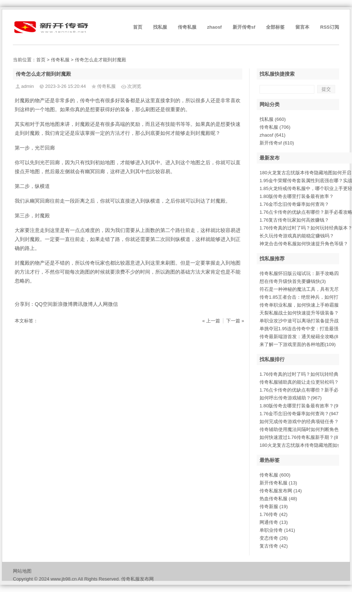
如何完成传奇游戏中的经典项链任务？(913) (304, 421)
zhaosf (214, 27)
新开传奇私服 (278, 483)
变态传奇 (274, 538)
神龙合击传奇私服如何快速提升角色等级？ (304, 243)
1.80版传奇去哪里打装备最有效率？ (297, 196)
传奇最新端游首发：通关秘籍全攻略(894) (302, 336)
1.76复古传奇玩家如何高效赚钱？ (294, 220)
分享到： (25, 304)
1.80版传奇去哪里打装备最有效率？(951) (302, 405)
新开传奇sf (244, 27)
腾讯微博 (83, 304)
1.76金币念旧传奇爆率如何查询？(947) (300, 413)
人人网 (100, 304)
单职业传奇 (277, 530)
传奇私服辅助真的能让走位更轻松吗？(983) (304, 382)
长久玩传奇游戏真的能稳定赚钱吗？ (297, 235)
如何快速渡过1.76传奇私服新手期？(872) (302, 437)
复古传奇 (274, 546)
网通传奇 (274, 522)
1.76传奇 (273, 514)
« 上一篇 (211, 320)
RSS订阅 (329, 27)
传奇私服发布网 (281, 490)
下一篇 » (235, 320)
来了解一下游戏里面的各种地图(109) (298, 344)
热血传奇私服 (278, 498)
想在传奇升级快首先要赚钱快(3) (293, 281)
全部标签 (275, 27)
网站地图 (22, 571)
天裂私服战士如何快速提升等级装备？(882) (304, 313)
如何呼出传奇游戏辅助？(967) (291, 398)
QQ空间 (44, 304)
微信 (113, 304)
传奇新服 (274, 506)
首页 (137, 27)
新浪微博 (63, 304)
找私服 (160, 27)
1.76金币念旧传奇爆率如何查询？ (294, 204)
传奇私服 (187, 27)
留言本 (302, 27)
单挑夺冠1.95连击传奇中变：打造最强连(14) (305, 328)
